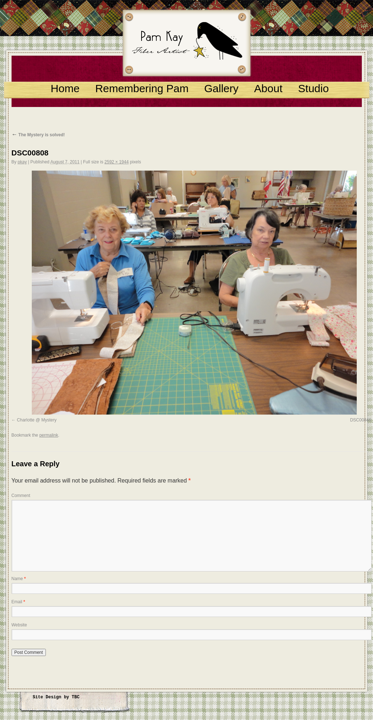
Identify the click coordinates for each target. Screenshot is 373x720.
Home (65, 88)
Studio (313, 88)
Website (19, 624)
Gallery (221, 88)
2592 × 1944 (116, 161)
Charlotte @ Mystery (37, 420)
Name (19, 578)
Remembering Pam (141, 88)
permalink (48, 435)
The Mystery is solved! (38, 134)
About (268, 88)
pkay (22, 161)
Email (18, 601)
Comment (21, 495)
